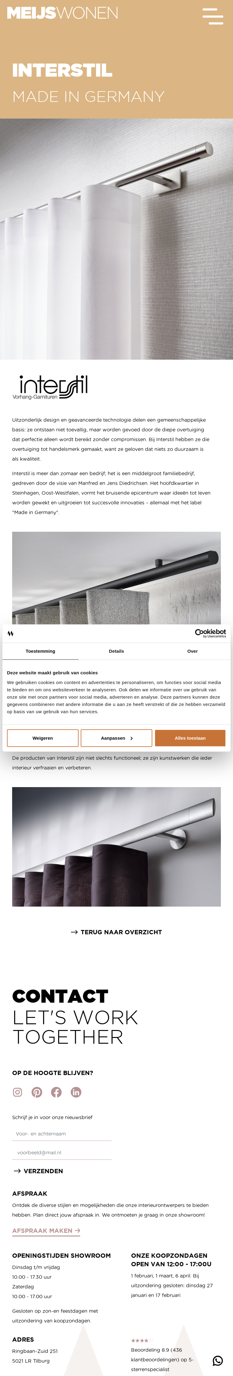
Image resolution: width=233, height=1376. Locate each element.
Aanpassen (117, 737)
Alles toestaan (190, 737)
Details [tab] (116, 651)
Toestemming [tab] (41, 651)
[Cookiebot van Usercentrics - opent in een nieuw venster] (199, 633)
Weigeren (42, 737)
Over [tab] (192, 651)
